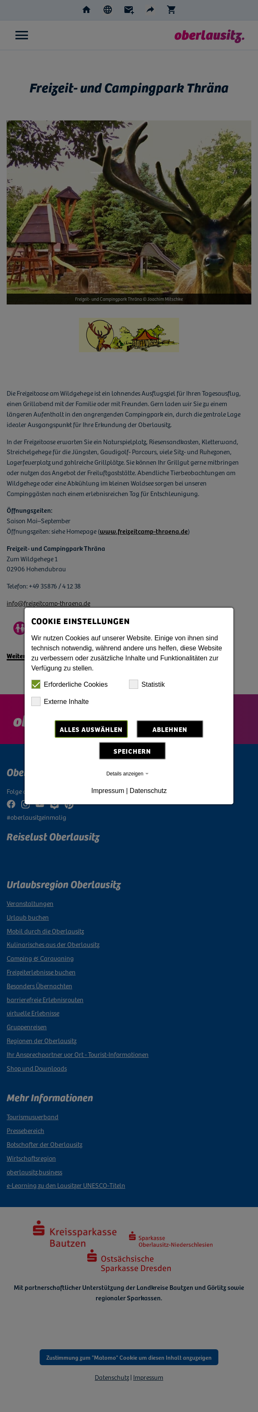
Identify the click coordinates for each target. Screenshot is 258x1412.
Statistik (147, 684)
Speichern (132, 751)
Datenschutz (148, 790)
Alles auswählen (91, 729)
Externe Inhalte (60, 701)
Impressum (107, 790)
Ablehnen (169, 729)
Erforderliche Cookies (69, 684)
